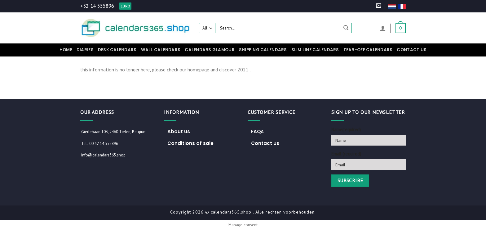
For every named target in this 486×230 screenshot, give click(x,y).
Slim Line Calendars (315, 50)
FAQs (257, 131)
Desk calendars (117, 50)
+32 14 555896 (97, 5)
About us (178, 131)
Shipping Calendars (263, 50)
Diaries (85, 50)
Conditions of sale (190, 143)
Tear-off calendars (368, 50)
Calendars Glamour (210, 50)
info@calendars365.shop (103, 155)
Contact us (411, 50)
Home (66, 50)
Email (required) (346, 154)
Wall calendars (161, 50)
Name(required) (346, 130)
